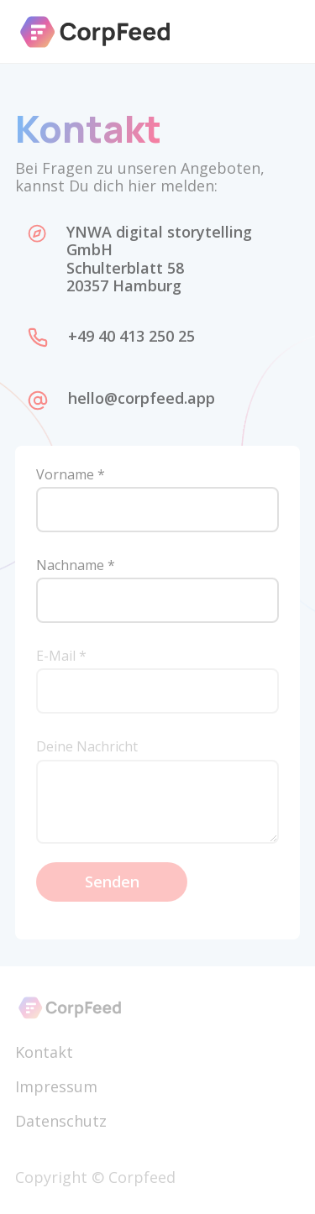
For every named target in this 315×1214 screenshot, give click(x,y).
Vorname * (70, 475)
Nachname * (75, 565)
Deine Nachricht (87, 747)
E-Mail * (61, 656)
